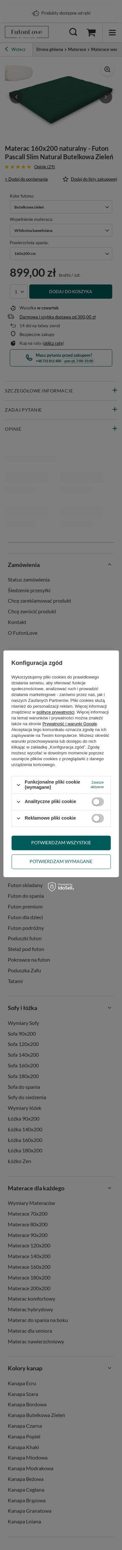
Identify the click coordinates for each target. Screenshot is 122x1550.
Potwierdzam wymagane (61, 861)
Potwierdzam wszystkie (61, 842)
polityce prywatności (55, 712)
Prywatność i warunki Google (69, 724)
